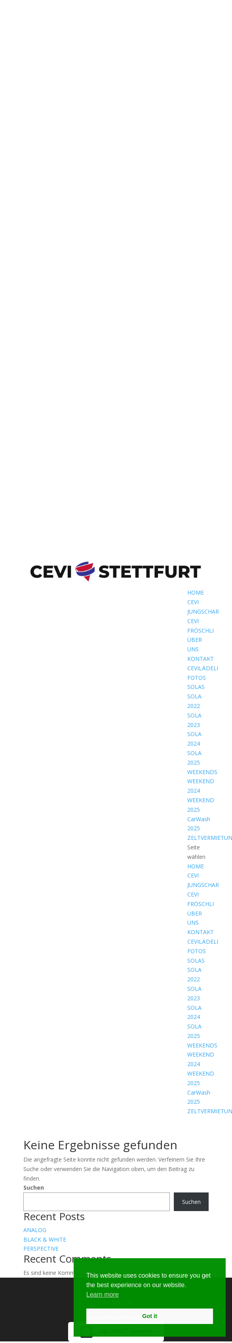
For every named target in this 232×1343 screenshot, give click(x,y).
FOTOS (196, 677)
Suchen (33, 1187)
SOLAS (196, 687)
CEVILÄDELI (202, 668)
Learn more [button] (102, 1294)
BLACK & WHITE (44, 1239)
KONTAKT (200, 658)
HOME (195, 592)
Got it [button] (149, 1316)
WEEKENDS (202, 772)
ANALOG (34, 1230)
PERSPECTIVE (41, 1248)
